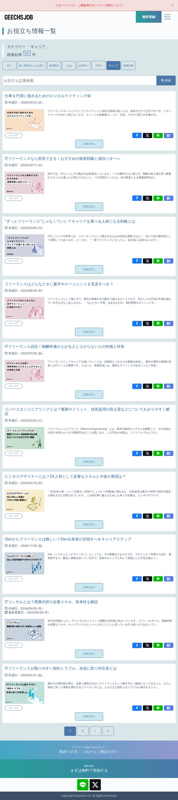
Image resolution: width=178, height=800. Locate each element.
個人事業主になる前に (32, 65)
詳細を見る (89, 143)
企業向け (84, 65)
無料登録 (148, 17)
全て (9, 65)
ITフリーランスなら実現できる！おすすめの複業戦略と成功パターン (63, 158)
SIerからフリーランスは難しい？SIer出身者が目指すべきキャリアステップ (68, 539)
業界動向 (54, 65)
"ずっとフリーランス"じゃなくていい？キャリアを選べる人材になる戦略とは (70, 221)
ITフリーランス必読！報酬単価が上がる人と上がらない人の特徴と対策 (64, 346)
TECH (98, 65)
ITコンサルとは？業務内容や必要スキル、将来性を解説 (51, 601)
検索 (166, 80)
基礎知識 (128, 65)
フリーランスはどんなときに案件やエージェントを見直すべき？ (59, 283)
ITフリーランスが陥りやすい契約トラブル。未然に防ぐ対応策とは (61, 668)
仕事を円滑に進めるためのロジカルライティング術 (48, 95)
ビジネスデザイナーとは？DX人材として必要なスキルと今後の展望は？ (65, 476)
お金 (69, 65)
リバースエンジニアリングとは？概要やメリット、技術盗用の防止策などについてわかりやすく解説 (87, 411)
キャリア (113, 65)
